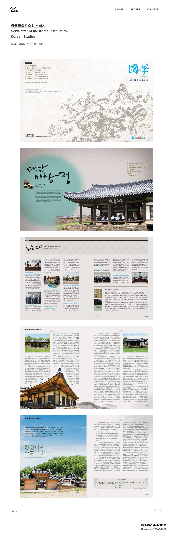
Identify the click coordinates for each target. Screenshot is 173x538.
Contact (152, 9)
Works (135, 9)
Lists (15, 511)
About (119, 9)
